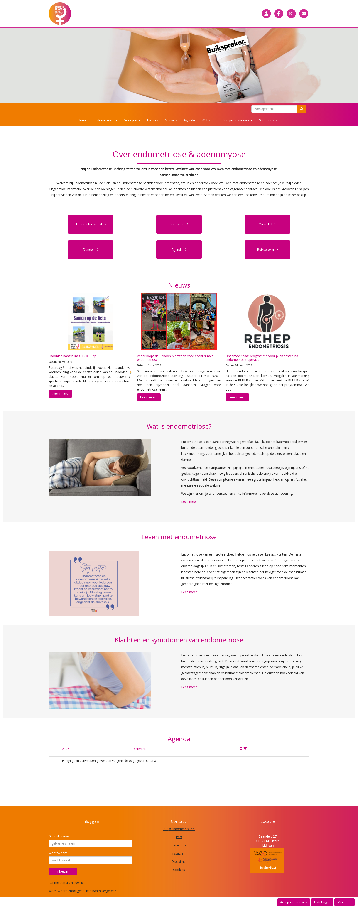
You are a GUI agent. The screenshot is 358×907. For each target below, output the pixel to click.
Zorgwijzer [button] (179, 224)
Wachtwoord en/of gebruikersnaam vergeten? (82, 891)
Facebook (179, 845)
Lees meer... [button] (60, 393)
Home (82, 120)
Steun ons (268, 120)
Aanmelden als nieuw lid (66, 882)
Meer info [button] (344, 902)
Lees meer (189, 501)
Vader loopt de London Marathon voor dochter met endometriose (175, 357)
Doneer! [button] (90, 249)
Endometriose (106, 120)
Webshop (209, 120)
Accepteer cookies (293, 902)
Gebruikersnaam (61, 836)
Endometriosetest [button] (91, 224)
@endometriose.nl (179, 829)
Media (171, 120)
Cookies (179, 870)
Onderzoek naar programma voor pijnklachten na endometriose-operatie (262, 357)
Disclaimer (179, 861)
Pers (179, 837)
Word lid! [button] (267, 224)
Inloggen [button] (62, 871)
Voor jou (132, 120)
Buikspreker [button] (267, 249)
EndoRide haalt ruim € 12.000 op (72, 356)
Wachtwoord (58, 853)
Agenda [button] (179, 249)
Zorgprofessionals (237, 120)
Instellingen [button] (322, 902)
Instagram (179, 853)
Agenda (189, 120)
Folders (152, 120)
